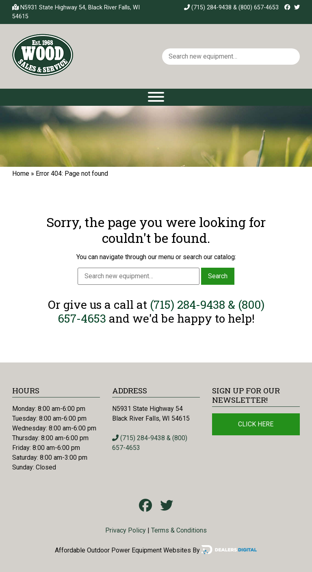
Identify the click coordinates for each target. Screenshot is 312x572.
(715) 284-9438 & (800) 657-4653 (231, 7)
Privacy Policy (125, 530)
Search (218, 276)
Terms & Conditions (179, 530)
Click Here (255, 424)
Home (20, 173)
